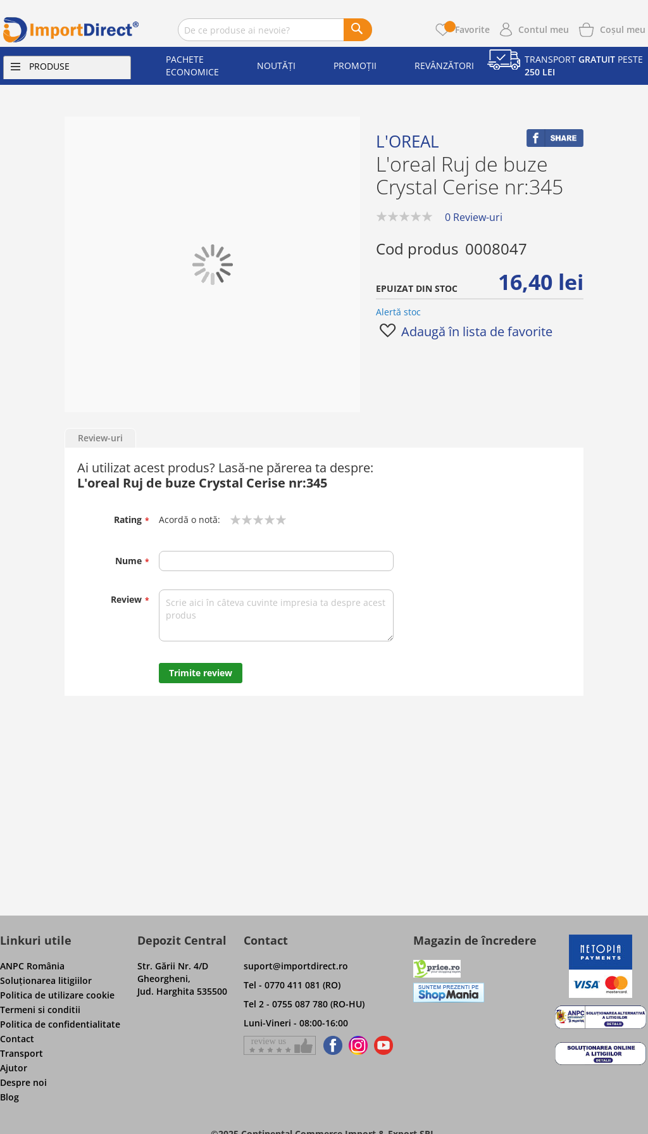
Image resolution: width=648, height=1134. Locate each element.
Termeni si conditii (40, 1010)
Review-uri (100, 438)
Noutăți (276, 66)
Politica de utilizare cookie (57, 995)
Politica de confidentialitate (60, 1024)
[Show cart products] (623, 28)
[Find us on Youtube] (383, 1045)
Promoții (355, 66)
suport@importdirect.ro (296, 966)
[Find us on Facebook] (331, 1045)
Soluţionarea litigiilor (46, 980)
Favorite (467, 29)
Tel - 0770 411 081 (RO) (292, 985)
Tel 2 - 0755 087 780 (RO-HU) (304, 1004)
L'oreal (407, 141)
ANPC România (32, 966)
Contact (17, 1039)
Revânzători (444, 66)
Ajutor (13, 1068)
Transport (21, 1053)
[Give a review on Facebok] (280, 1045)
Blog (9, 1097)
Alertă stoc (398, 312)
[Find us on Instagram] (358, 1045)
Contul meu (543, 29)
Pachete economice (192, 65)
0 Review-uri (473, 217)
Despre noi (23, 1082)
